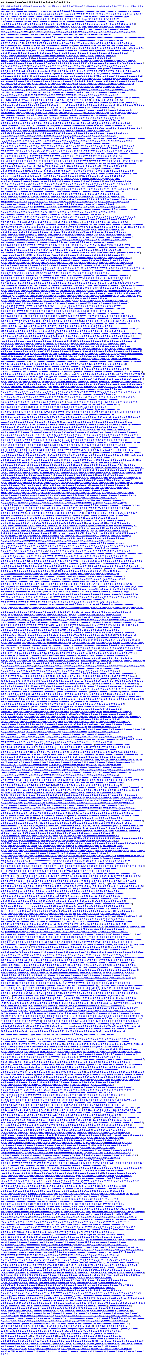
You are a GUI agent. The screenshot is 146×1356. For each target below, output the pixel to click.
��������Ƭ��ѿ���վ (53, 275)
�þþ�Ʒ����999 (38, 1034)
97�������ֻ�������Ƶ (34, 765)
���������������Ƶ (15, 361)
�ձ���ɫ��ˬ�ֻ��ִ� (59, 765)
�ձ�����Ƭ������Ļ (93, 151)
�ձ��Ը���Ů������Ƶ (73, 138)
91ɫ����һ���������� (96, 1090)
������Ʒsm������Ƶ (36, 16)
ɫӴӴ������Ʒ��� (88, 48)
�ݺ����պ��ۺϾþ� (126, 1100)
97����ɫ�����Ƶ (31, 169)
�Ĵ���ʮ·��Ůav (9, 84)
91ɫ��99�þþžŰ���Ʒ (88, 303)
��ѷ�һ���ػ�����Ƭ (66, 810)
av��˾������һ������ (45, 1064)
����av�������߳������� (73, 161)
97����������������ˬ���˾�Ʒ (49, 985)
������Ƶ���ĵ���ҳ (48, 417)
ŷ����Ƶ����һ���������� (63, 435)
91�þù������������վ (47, 1255)
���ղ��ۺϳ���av (80, 43)
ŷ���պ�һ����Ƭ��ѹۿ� (15, 490)
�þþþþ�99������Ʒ (104, 76)
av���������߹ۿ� (77, 709)
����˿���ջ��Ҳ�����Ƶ (16, 432)
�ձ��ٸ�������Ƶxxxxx (14, 359)
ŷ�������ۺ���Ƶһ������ (48, 402)
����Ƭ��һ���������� (95, 356)
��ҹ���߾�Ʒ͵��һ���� (45, 757)
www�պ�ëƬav (73, 374)
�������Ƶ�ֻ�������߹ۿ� (105, 1331)
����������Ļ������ (16, 197)
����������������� (65, 16)
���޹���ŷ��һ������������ (20, 584)
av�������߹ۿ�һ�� (68, 151)
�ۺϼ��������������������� (52, 599)
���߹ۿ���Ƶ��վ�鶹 (59, 1321)
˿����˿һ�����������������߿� (105, 556)
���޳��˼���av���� (78, 1112)
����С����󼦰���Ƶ (12, 283)
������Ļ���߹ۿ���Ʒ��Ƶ (16, 336)
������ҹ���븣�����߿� (44, 513)
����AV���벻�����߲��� (64, 176)
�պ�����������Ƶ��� (129, 374)
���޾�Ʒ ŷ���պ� (61, 171)
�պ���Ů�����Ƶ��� (76, 308)
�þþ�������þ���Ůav (81, 275)
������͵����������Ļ (111, 937)
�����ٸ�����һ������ (100, 749)
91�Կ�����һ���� (107, 296)
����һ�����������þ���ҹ (38, 298)
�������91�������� (15, 414)
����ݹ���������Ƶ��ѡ (88, 32)
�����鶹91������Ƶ (89, 87)
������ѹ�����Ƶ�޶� (48, 422)
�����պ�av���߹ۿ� (104, 1301)
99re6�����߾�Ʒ (80, 1085)
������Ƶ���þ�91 (116, 232)
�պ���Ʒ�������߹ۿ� (94, 1181)
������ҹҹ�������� (15, 957)
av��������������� (62, 425)
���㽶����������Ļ (36, 650)
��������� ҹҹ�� (71, 513)
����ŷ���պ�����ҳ (14, 240)
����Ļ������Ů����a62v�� (63, 856)
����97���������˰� (15, 308)
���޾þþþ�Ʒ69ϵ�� (90, 650)
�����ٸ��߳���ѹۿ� (128, 717)
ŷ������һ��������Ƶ (107, 224)
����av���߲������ (44, 945)
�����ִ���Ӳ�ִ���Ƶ (67, 790)
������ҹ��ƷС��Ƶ (64, 341)
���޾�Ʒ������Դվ (69, 661)
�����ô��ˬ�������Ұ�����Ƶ (101, 1155)
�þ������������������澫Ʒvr (81, 120)
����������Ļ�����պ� (76, 1257)
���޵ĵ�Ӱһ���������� (124, 113)
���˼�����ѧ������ (14, 576)
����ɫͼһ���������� (105, 630)
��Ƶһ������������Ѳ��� (100, 1070)
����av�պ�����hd (45, 37)
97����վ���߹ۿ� (132, 382)
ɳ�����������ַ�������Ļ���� (55, 328)
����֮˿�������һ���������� (39, 696)
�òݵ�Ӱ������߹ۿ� (119, 323)
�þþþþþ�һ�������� (51, 919)
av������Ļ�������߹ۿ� (111, 227)
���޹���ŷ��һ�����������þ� (55, 873)
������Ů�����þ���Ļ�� (111, 29)
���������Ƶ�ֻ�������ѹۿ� (97, 394)
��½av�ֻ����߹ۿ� (37, 975)
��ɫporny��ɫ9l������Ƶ (125, 1313)
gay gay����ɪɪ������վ (83, 1016)
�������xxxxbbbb (11, 27)
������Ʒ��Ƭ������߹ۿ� (16, 291)
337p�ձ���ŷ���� (84, 1280)
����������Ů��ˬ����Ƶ (43, 1143)
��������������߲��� (43, 346)
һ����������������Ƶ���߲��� (22, 704)
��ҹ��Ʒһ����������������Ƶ (21, 344)
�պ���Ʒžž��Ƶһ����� (123, 752)
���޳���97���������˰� (13, 950)
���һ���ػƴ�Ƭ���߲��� (15, 541)
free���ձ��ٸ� (124, 904)
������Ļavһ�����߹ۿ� (68, 237)
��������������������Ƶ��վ (84, 909)
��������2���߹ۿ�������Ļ (86, 553)
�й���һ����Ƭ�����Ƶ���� (100, 518)
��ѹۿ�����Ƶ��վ (93, 1143)
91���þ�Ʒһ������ (82, 146)
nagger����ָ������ (76, 14)
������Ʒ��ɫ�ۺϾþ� (13, 1209)
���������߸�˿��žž (99, 1278)
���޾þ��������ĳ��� (72, 541)
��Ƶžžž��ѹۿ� (87, 684)
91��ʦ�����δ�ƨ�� (96, 143)
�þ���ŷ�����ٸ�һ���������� (120, 648)
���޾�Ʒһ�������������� (64, 58)
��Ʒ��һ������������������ (52, 701)
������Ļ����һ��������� (91, 103)
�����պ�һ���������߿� (51, 34)
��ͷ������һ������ (15, 673)
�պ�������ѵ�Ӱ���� (15, 658)
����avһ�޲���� (73, 919)
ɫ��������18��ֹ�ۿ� (72, 131)
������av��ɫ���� (43, 1306)
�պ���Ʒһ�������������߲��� (88, 1054)
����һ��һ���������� (16, 967)
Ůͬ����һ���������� (43, 747)
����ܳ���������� (123, 1090)
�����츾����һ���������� (86, 973)
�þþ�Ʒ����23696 (99, 323)
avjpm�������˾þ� (101, 1349)
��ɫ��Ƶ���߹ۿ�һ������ (16, 128)
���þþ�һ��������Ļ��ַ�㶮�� (19, 280)
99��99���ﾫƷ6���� (13, 1016)
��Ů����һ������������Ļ (55, 45)
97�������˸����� (57, 962)
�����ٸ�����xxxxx (11, 326)
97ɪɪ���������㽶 (50, 133)
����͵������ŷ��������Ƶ (18, 278)
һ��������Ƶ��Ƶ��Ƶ (81, 805)
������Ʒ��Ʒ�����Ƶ (14, 143)
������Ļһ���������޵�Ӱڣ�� (20, 777)
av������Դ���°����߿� (16, 76)
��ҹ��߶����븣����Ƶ (14, 66)
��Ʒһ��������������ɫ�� (19, 719)
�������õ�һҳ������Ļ (16, 998)
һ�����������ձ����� (75, 288)
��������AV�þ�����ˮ (117, 1087)
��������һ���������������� (47, 947)
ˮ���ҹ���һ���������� (118, 563)
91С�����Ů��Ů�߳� (81, 245)
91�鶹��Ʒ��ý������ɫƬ (111, 197)
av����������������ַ (16, 1265)
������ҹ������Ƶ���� (45, 932)
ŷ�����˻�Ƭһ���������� (89, 217)
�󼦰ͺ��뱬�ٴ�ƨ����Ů (129, 253)
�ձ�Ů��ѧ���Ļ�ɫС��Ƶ (14, 74)
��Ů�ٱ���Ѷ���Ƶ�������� (43, 505)
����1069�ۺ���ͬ (86, 169)
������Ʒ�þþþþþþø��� (14, 635)
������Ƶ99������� (107, 366)
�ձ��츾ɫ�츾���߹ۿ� (69, 359)
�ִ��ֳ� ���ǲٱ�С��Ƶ (41, 158)
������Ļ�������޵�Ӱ (106, 179)
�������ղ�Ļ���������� (18, 45)
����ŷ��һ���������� (127, 1219)
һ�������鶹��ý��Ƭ (69, 967)
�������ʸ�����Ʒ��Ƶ (76, 671)
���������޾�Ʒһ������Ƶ (122, 435)
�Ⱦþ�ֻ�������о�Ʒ (128, 359)
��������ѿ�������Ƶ (16, 194)
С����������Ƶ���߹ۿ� (47, 548)
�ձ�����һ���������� (63, 1293)
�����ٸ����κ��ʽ (96, 442)
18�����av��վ (120, 123)
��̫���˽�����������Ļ (93, 273)
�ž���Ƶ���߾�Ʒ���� (128, 1112)
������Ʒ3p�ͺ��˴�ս (12, 904)
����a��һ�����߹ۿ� (38, 597)
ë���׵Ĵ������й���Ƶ (90, 349)
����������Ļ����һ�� (43, 288)
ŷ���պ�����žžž (107, 204)
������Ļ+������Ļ (91, 270)
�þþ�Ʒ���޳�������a (116, 278)
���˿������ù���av (44, 661)
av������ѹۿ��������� (17, 105)
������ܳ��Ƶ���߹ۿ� (40, 265)
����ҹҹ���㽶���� (85, 66)
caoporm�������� (74, 666)
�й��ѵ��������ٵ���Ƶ (15, 1178)
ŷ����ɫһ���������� (15, 1133)
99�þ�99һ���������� (116, 27)
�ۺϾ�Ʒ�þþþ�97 (39, 32)
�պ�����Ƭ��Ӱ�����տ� (66, 1232)
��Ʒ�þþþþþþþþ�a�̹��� (13, 939)
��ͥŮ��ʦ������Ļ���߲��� (118, 45)
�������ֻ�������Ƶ (14, 1072)
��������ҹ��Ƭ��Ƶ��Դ (43, 458)
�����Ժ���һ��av (12, 1229)
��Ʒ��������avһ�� (61, 760)
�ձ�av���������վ (120, 141)
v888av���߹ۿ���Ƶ (93, 420)
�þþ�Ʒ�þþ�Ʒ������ (68, 563)
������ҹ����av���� (43, 268)
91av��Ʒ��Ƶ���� (98, 291)
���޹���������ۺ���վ (86, 286)
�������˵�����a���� (100, 212)
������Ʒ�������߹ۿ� (63, 658)
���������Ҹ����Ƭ (31, 1295)
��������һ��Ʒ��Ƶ (13, 1303)
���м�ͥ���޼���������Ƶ (81, 823)
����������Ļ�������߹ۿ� (95, 1168)
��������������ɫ (43, 1138)
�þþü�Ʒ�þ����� (75, 402)
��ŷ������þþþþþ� (53, 163)
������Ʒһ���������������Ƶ (109, 1062)
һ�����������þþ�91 (110, 118)
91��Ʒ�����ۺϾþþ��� (40, 240)
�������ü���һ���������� (20, 146)
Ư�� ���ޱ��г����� (52, 777)
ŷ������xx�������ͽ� (115, 430)
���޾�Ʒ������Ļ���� (131, 1072)
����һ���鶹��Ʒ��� (92, 810)
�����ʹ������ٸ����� (103, 63)
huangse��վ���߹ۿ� (67, 48)
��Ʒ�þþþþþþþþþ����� (82, 627)
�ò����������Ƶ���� (15, 973)
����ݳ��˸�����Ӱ (114, 265)
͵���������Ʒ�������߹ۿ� (112, 722)
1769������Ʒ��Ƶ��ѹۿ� (114, 488)
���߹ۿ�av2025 (37, 673)
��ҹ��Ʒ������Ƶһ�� (35, 1110)
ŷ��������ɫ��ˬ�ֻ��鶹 (15, 955)
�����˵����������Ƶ (121, 217)
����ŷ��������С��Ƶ (102, 498)
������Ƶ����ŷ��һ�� (114, 816)
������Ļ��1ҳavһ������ (40, 1013)
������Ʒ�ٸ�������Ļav (109, 782)
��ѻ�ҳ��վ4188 (129, 199)
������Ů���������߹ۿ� (115, 772)
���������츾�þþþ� (56, 1290)
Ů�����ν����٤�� (102, 108)
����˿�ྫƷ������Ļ (84, 1034)
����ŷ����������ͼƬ (81, 704)
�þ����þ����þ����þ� (70, 465)
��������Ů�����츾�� (16, 978)
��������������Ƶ (129, 76)
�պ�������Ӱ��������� (56, 1125)
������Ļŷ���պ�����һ (103, 645)
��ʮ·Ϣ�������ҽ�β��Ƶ (105, 625)
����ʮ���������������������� (119, 1250)
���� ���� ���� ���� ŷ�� (77, 826)
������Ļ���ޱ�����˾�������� (83, 133)
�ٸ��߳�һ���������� (83, 638)
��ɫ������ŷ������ (75, 53)
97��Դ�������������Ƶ (98, 838)
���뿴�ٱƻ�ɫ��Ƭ (54, 911)
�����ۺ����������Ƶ (44, 576)
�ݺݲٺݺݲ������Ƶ (84, 1117)
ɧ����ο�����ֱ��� (38, 40)
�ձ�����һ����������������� (74, 597)
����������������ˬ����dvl (87, 283)
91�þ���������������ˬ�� (50, 197)
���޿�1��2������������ (17, 980)
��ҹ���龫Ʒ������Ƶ (13, 1171)
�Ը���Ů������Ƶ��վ (49, 886)
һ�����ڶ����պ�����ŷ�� (18, 1173)
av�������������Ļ (35, 643)
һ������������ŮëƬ (14, 24)
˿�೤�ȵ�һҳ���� (89, 861)
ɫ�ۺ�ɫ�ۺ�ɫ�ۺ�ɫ (81, 612)
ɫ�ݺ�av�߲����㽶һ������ (55, 181)
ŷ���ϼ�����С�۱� (12, 681)
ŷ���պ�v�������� (46, 189)
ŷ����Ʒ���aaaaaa (37, 1006)
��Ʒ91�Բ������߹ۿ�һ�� (15, 1237)
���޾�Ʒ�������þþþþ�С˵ (67, 222)
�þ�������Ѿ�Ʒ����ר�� (44, 1349)
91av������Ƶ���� (114, 344)
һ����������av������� (18, 873)
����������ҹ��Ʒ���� (16, 58)
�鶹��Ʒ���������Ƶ (87, 1204)
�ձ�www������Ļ (130, 321)
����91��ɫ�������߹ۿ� (126, 620)
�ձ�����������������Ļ (44, 156)
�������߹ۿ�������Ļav (65, 1090)
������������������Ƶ (18, 823)
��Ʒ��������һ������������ (76, 240)
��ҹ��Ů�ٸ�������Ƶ (14, 171)
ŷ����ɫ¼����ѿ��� (13, 1080)
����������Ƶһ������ (16, 382)
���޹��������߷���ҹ (58, 217)
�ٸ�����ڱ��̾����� (61, 79)
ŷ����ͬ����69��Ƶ (114, 87)
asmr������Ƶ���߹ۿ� (131, 105)
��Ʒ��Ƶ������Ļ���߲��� (114, 861)
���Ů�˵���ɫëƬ (9, 648)
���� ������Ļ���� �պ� (47, 521)
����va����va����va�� (77, 1130)
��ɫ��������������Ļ (118, 171)
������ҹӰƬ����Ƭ (25, 92)
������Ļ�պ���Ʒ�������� (19, 709)
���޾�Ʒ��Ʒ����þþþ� (42, 955)
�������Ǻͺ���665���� (103, 163)
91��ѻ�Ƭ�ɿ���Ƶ (39, 407)
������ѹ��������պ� (128, 1341)
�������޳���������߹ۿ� (40, 263)
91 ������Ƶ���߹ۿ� (56, 531)
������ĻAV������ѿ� (123, 513)
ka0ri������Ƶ (64, 66)
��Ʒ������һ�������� (109, 313)
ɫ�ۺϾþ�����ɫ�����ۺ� (15, 604)
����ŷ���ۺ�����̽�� (126, 679)
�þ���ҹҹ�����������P (17, 87)
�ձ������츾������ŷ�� (117, 558)
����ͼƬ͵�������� (45, 450)
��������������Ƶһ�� (16, 293)
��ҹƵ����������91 (26, 995)
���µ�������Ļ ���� (77, 136)
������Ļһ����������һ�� (26, 1165)
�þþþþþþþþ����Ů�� (62, 103)
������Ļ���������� (16, 263)
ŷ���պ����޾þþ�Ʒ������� (122, 293)
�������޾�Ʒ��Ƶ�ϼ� (72, 442)
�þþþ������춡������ (97, 676)
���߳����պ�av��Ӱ (35, 1188)
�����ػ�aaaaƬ (9, 1000)
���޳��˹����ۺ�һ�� (35, 321)
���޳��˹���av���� (112, 906)
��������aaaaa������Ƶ (16, 470)
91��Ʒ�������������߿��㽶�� (111, 777)
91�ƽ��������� (11, 1145)
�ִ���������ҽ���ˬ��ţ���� (76, 207)
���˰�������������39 (78, 744)
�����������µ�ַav (49, 983)
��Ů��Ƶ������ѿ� (87, 587)
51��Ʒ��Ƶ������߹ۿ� (78, 1199)
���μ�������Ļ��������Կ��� (22, 61)
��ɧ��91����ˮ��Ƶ (100, 311)
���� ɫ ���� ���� (116, 260)
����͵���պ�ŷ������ (15, 1105)
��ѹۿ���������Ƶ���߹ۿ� (116, 316)
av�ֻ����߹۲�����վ (102, 1112)
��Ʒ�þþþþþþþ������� (85, 714)
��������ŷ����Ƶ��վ (105, 161)
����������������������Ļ (73, 447)
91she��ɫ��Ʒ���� (11, 79)
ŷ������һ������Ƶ (74, 110)
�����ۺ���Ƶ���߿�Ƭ (14, 747)
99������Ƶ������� (123, 965)
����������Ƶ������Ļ (91, 21)
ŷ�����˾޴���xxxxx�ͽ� (127, 71)
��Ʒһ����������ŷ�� (59, 351)
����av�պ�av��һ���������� (114, 146)
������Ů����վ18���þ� (76, 179)
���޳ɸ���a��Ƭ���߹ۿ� (84, 914)
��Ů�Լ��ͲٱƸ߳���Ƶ (11, 1097)
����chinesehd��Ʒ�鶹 (43, 71)
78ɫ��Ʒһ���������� (52, 709)
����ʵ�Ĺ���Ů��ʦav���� (101, 253)
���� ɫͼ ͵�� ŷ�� (35, 435)
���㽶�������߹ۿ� (49, 1130)
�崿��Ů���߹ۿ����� (36, 27)
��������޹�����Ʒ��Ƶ (15, 851)
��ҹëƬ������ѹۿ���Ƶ (99, 158)
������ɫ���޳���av (87, 40)
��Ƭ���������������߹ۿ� (101, 998)
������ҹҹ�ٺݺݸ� (134, 37)
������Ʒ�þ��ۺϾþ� (57, 440)
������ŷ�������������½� (90, 947)
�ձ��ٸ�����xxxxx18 (36, 176)
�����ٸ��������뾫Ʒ (42, 24)
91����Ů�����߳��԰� (85, 186)
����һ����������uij (68, 1070)
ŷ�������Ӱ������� (55, 558)
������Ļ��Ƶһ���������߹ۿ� (103, 1336)
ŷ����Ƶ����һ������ (44, 389)
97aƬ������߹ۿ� (130, 1117)
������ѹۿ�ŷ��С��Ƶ (40, 29)
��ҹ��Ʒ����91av (74, 280)
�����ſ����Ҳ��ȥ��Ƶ (126, 417)
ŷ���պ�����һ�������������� (61, 749)
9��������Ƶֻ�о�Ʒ (74, 105)
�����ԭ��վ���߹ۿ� (13, 1120)
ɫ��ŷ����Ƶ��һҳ (133, 608)
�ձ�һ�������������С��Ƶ (51, 712)
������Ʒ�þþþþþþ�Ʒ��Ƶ (14, 503)
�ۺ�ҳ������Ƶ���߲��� (65, 1155)
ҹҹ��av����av (98, 1000)
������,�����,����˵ (15, 701)
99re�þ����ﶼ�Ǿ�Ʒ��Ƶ (71, 37)
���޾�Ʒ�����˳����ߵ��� (108, 995)
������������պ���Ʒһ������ (52, 186)
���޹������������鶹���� (53, 581)
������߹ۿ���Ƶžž (64, 478)
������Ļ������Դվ (46, 382)
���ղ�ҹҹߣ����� (80, 100)
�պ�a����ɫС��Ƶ (96, 523)
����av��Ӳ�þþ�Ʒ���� (100, 81)
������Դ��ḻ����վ (97, 58)
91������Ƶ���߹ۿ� (12, 571)
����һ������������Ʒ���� (41, 770)
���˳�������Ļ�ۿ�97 (113, 1186)
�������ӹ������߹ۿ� (40, 571)
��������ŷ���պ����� (43, 1171)
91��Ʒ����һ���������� (44, 526)
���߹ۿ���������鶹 (115, 950)
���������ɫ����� (31, 1148)
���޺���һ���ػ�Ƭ (55, 68)
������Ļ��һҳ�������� (72, 128)
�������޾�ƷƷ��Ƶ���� (73, 635)
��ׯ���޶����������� (126, 645)
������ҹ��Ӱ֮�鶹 (122, 125)
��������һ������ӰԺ (100, 666)
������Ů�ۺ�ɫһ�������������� (23, 551)
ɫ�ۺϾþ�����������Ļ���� (107, 92)
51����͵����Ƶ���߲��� (39, 556)
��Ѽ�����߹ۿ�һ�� (82, 782)
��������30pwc (10, 1311)
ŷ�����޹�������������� (36, 592)
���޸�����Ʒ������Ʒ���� (64, 828)
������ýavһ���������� (17, 313)
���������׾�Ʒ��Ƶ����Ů (128, 843)
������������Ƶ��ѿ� (69, 369)
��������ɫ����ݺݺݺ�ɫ (42, 1196)
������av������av (72, 1171)
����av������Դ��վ (64, 349)
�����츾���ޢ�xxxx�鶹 (77, 19)
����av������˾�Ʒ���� (87, 260)
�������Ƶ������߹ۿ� (100, 1006)
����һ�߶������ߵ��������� (125, 568)
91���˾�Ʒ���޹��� (81, 224)
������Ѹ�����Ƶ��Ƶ (15, 739)
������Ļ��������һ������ (20, 212)
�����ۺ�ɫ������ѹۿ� (13, 480)
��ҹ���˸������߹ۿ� (73, 510)
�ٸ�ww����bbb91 (10, 169)
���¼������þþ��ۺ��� (16, 366)
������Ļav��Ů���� (57, 191)
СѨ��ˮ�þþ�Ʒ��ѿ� (103, 379)
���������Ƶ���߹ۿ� (40, 734)
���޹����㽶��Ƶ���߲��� (48, 63)
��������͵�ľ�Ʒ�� (55, 553)
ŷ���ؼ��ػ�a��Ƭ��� (93, 16)
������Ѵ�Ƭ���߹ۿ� (106, 95)
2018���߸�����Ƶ (120, 245)
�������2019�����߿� (75, 566)
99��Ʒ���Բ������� (22, 911)
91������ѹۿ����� (127, 11)
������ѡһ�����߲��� (45, 442)
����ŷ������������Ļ (40, 209)
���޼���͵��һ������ (14, 868)
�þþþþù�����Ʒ (40, 707)
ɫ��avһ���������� (13, 447)
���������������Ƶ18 (85, 440)
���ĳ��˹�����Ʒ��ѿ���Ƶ (52, 245)
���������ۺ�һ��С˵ (110, 686)
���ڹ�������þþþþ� (48, 110)
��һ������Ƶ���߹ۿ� (98, 387)
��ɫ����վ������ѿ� (38, 1227)
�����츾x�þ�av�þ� (80, 1234)
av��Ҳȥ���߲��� (132, 361)
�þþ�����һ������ (13, 156)
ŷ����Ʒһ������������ (124, 828)
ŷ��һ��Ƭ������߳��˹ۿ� (68, 293)
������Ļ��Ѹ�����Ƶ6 (128, 379)
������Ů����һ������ (92, 478)
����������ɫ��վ (60, 32)
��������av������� (71, 1138)
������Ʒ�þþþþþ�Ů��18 (54, 533)
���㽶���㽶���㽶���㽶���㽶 (124, 810)
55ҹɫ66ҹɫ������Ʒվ (11, 916)
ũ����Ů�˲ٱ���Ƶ (109, 719)
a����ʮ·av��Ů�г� (11, 833)
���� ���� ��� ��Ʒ (41, 800)
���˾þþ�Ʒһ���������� (96, 123)
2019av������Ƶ (36, 1222)
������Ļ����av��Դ (14, 204)
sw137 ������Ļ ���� (113, 166)
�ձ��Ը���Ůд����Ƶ (84, 686)
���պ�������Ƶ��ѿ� (15, 354)
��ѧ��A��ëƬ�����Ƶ (13, 219)
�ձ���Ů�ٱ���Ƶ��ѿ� (71, 354)
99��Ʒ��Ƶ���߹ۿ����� (53, 901)
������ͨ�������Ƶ (13, 821)
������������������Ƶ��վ (49, 627)
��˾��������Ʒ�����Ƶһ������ (47, 638)
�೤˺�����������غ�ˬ (120, 1301)
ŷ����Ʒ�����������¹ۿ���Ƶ (19, 749)
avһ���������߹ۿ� (63, 546)
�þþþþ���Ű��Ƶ (69, 770)
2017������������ (73, 189)
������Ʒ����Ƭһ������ (69, 523)
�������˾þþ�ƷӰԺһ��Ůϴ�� (17, 782)
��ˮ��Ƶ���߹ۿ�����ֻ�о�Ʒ (106, 100)
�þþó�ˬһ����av (123, 158)
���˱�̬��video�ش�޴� (76, 311)
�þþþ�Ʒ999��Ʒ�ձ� (11, 100)
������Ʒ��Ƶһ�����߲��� (47, 679)
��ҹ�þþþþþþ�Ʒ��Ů (11, 1062)
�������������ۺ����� (111, 207)
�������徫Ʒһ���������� (97, 790)
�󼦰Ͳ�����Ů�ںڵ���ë (131, 63)
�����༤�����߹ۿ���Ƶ (44, 608)
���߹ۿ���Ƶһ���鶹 (85, 50)
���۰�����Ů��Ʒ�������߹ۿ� (78, 382)
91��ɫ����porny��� (110, 818)
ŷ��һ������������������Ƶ (100, 881)
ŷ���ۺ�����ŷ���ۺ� (70, 681)
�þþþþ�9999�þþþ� (44, 376)
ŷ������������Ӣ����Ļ (125, 333)
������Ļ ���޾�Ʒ (114, 176)
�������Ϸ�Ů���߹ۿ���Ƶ (16, 273)
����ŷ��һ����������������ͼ (122, 153)
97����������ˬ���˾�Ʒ (47, 909)
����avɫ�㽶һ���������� (102, 798)
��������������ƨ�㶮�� (102, 574)
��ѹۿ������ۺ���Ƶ (82, 258)
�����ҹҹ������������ (84, 493)
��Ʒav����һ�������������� (56, 430)
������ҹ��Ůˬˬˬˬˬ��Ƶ (14, 734)
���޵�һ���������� (95, 694)
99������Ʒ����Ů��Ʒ (36, 79)
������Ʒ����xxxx (97, 131)
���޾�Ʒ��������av (37, 108)
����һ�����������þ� (16, 103)
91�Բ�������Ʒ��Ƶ (111, 389)
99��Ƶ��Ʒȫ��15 (30, 498)
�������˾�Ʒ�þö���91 (79, 366)
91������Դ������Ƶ (14, 321)
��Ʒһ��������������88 (107, 893)
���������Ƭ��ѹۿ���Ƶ (16, 71)
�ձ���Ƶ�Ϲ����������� (49, 366)
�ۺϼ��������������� (108, 576)
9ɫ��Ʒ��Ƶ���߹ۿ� (42, 523)
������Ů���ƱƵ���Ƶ (100, 11)
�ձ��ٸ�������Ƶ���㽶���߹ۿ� (113, 74)
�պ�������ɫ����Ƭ (13, 510)
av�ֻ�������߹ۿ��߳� (75, 727)
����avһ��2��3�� (116, 955)
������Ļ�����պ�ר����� (46, 19)
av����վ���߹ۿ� (105, 1222)
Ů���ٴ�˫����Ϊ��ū (12, 255)
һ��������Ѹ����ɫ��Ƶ (16, 566)
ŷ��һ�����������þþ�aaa (51, 313)
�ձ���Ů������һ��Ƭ (117, 1153)
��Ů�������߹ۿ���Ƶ (125, 209)
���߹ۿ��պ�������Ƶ (46, 1082)
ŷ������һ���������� (16, 120)
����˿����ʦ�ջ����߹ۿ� (118, 803)
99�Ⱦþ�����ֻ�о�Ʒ (32, 326)
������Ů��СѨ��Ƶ (103, 1212)
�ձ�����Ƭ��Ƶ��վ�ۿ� (67, 767)
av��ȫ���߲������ (71, 420)
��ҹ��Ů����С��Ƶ (33, 303)
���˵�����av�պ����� (128, 1122)
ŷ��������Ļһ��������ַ (125, 351)
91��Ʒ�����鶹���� (85, 361)
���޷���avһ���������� (17, 1140)
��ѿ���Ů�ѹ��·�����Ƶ (58, 326)
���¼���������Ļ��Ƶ (43, 960)
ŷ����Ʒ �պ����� (81, 1268)
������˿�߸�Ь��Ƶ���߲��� (48, 412)
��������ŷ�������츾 (98, 754)
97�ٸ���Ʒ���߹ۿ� (92, 232)
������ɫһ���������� (86, 344)
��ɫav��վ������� (13, 306)
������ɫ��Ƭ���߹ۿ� (99, 417)
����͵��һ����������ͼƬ (102, 465)
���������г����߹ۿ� (46, 81)
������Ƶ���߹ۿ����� (126, 437)
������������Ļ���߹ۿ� (113, 1323)
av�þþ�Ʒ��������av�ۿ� (16, 1257)
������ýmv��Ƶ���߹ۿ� (68, 556)
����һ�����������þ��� (125, 699)
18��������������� (90, 341)
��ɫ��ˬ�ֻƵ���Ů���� (118, 528)
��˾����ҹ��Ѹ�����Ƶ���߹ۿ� (78, 757)
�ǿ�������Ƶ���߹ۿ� (71, 268)
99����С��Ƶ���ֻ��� (89, 1318)
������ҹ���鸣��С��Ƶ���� (98, 376)
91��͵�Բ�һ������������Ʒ (109, 521)
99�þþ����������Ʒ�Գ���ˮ (18, 1095)
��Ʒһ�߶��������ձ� (14, 1196)
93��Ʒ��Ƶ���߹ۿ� (126, 635)
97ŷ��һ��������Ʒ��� (15, 478)
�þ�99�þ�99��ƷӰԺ (43, 273)
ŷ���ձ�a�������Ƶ (49, 1039)
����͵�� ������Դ (13, 686)
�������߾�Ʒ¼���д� (65, 306)
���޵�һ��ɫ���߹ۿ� (124, 899)
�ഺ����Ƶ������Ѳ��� (112, 240)
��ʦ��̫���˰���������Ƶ (17, 131)
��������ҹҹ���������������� (24, 760)
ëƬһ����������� (83, 643)
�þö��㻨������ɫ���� (15, 1047)
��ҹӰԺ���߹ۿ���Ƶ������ (50, 463)
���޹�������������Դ (68, 387)
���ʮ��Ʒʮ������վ (40, 488)
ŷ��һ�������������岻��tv (114, 584)
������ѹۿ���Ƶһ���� (73, 458)
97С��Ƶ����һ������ (43, 354)
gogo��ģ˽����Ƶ (41, 103)
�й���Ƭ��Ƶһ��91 (95, 432)
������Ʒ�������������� (117, 960)
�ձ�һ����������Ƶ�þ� (55, 146)
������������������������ (106, 369)
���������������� (64, 318)
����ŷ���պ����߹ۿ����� (45, 136)
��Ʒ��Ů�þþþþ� (86, 851)
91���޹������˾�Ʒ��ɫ (14, 136)
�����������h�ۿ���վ (76, 1212)
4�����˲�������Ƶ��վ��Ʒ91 (66, 574)
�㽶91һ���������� (96, 113)
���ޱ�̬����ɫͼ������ (129, 838)
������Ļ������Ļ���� (120, 32)
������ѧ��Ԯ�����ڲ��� (44, 53)
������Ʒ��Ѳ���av (13, 732)
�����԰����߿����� (42, 787)
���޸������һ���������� (19, 493)
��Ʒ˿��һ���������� (72, 291)
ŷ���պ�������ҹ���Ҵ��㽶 (18, 227)
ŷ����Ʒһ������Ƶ (68, 333)
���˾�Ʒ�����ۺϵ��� (68, 676)
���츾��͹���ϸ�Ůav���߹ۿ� (91, 955)
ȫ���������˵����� (94, 333)
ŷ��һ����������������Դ (85, 68)
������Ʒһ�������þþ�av (16, 483)
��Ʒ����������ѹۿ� (15, 816)
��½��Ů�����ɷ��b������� (105, 1171)
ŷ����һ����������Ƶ (98, 866)
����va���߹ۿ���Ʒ (41, 478)
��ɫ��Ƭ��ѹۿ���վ (73, 883)
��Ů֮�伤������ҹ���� (106, 288)
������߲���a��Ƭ (25, 589)
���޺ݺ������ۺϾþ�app (94, 1049)
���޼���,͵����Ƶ (10, 790)
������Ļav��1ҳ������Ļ (94, 1110)
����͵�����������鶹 (38, 1214)
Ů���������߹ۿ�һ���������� (76, 1041)
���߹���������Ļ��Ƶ (99, 268)
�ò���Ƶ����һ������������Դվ (68, 975)
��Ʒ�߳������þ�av (12, 676)
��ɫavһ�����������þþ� (43, 230)
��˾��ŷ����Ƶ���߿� (20, 587)
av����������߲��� (13, 394)
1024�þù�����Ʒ (99, 43)
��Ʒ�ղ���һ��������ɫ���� (53, 990)
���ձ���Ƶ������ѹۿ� (100, 1163)
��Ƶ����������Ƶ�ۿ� (92, 468)
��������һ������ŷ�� (43, 635)
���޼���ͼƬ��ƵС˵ (11, 191)
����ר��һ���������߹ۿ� (104, 194)
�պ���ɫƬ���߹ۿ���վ (127, 831)
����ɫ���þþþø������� (110, 1295)
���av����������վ (97, 209)
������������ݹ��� (62, 914)
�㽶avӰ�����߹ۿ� (35, 247)
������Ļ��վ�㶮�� (108, 643)
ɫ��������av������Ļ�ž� (120, 1173)
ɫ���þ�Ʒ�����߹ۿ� (91, 1293)
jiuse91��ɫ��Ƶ (92, 1321)
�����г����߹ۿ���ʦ (94, 853)
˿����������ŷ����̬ (75, 526)
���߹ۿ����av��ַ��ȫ (74, 732)
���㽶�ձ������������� (85, 808)
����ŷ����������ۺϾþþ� (94, 1252)
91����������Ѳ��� (94, 978)
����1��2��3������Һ (85, 191)
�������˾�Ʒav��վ (12, 947)
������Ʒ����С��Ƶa (14, 202)
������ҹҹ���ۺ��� (124, 795)
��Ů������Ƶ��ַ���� (79, 76)
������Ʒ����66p (122, 14)
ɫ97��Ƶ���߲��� (72, 316)
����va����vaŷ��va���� (17, 37)
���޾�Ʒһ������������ (121, 174)
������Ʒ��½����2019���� (18, 1183)
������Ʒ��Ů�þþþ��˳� (103, 128)
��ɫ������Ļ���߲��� (39, 437)
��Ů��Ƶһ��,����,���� (49, 14)
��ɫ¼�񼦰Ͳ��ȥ (35, 1067)
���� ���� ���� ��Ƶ (45, 1257)
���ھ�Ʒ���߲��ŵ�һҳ (80, 313)
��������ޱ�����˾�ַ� (76, 1285)
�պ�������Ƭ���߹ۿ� (46, 179)
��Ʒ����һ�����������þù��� (105, 445)
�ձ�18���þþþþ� (52, 61)
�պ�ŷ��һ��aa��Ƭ (99, 14)
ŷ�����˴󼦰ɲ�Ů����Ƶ (13, 899)
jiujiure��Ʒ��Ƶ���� (83, 1295)
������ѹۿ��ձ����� (54, 1234)
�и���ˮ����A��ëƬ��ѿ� (40, 384)
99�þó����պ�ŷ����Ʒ (122, 694)
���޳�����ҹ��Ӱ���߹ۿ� (16, 757)
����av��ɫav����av (104, 136)
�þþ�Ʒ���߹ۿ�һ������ (108, 1145)
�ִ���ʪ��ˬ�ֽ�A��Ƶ (110, 382)
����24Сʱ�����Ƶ (90, 301)
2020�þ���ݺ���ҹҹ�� (43, 1219)
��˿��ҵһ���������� (46, 993)
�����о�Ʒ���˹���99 (14, 488)
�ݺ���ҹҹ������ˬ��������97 (20, 181)
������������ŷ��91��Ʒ (17, 1090)
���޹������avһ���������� (108, 53)
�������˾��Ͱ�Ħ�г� (67, 376)
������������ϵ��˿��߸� (18, 376)
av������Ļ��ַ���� (73, 81)
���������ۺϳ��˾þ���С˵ (117, 336)
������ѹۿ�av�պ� (98, 1247)
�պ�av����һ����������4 (77, 1237)
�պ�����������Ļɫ (49, 744)
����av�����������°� (122, 970)
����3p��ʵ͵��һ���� (44, 432)
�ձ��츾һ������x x (95, 1265)
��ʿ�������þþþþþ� (117, 16)
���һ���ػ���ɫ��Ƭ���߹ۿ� (110, 1268)
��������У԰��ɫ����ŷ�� (99, 681)
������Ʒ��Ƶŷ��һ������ (85, 1011)
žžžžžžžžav (34, 361)
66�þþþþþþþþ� (7, 92)
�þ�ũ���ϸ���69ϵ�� (13, 40)
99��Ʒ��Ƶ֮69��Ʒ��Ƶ (56, 673)
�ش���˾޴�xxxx (128, 1194)
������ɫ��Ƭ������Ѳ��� (18, 1191)
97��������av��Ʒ (12, 1153)
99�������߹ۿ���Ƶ (119, 1306)
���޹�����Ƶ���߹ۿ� (34, 113)
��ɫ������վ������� (15, 592)
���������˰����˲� (14, 475)
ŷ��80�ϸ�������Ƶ (70, 483)
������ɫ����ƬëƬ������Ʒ (92, 1270)
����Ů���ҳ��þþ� (127, 684)
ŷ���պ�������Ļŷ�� (14, 795)
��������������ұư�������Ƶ (105, 919)
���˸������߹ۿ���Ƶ (39, 942)
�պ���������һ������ (70, 11)
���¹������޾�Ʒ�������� (18, 666)
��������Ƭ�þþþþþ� (13, 1232)
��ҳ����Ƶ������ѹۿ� (15, 186)
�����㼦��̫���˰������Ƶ (110, 1326)
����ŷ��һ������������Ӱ (56, 1280)
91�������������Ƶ (43, 694)
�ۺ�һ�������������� (56, 584)
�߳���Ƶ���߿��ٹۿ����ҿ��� (113, 346)
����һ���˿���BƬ (12, 1092)
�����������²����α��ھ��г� (22, 141)
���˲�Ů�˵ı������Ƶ (13, 1029)
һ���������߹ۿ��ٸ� (119, 760)
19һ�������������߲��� (46, 460)
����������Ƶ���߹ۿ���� (50, 105)
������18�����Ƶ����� (37, 371)
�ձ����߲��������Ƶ (69, 518)
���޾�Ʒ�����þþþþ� (80, 404)
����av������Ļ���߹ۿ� (126, 1052)
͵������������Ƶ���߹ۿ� (125, 478)
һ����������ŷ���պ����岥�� (43, 338)
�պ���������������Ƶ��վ (114, 148)
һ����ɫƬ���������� (90, 1245)
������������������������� (54, 684)
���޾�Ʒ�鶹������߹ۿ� (124, 594)
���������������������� (80, 331)
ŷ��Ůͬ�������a (114, 349)
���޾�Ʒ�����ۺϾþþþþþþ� (81, 500)
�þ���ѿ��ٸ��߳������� (123, 283)
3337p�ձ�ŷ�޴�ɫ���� (53, 169)
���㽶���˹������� (56, 1087)
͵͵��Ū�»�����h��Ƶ (12, 1003)
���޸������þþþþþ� (112, 191)
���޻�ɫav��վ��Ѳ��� (43, 151)
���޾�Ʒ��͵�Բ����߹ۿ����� (125, 387)
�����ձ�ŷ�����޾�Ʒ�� (97, 470)
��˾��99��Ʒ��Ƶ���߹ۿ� (57, 1097)
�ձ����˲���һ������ (54, 404)
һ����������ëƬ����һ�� (82, 602)
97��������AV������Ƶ (39, 681)
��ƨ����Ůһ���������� (61, 1186)
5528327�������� (93, 568)
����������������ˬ (16, 909)
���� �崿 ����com (65, 1344)
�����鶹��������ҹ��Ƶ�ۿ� (83, 1031)
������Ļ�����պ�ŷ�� (80, 617)
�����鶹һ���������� (125, 1077)
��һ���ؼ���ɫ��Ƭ (12, 232)
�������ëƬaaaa (60, 43)
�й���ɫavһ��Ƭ (41, 293)
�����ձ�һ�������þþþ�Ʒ (80, 204)
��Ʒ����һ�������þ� (15, 260)
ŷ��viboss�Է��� (58, 1054)
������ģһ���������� (16, 153)
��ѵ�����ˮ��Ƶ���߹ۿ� (15, 389)
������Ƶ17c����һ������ (18, 891)
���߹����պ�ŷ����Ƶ (78, 364)
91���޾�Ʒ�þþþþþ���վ (65, 29)
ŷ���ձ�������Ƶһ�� (14, 893)
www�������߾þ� (56, 737)
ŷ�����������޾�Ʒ (13, 270)
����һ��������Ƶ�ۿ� (121, 873)
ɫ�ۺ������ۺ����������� (82, 793)
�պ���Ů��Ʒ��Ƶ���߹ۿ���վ (57, 473)
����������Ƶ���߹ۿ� (15, 627)
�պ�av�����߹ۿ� (11, 831)
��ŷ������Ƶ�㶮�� (96, 1196)
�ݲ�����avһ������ (74, 980)
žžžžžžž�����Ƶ (136, 48)
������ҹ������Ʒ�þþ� (42, 691)
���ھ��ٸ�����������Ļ (17, 118)
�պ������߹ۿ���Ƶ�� (43, 207)
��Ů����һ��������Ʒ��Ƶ (18, 500)
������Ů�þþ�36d (11, 921)
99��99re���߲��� (103, 533)
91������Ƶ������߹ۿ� (78, 95)
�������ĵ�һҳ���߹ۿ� (85, 533)
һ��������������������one (80, 633)
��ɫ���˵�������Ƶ (45, 291)
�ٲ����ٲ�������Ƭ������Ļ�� (20, 275)
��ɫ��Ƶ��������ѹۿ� (48, 1334)
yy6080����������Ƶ (13, 1176)
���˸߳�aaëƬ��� (123, 1176)
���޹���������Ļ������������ (111, 1029)
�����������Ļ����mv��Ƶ (77, 655)
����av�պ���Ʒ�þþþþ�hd (128, 1044)
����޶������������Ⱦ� (102, 775)
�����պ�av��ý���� (14, 346)
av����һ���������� (84, 488)
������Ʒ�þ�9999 (93, 214)
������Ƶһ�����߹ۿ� (73, 696)
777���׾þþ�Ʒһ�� (106, 1034)
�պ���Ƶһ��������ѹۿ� (45, 490)
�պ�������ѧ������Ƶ (15, 945)
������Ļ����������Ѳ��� (74, 74)
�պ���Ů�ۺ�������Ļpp (16, 523)
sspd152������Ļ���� (105, 460)
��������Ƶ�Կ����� (119, 1150)
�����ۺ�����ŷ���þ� (99, 833)
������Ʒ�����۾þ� (13, 742)
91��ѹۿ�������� (131, 798)
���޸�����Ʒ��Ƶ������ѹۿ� (82, 1047)
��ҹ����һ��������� (16, 729)
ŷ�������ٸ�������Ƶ (15, 286)
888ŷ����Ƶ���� (66, 298)
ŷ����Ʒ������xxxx (73, 417)
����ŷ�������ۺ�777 (102, 458)
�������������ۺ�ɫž (15, 214)
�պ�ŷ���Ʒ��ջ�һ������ (46, 754)
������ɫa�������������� (105, 37)
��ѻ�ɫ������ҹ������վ (20, 250)
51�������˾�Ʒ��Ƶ (39, 171)
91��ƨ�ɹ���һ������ (58, 1295)
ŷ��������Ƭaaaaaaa (117, 133)
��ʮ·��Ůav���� (111, 988)
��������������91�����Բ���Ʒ (23, 856)
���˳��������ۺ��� (65, 90)
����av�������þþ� (13, 316)
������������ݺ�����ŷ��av (52, 336)
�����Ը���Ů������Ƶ (42, 480)
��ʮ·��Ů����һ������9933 (69, 1247)
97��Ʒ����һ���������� (38, 1062)
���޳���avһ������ (113, 440)
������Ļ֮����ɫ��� (77, 92)
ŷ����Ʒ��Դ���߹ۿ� (100, 1064)
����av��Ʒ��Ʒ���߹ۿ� (36, 828)
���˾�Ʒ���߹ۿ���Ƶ (64, 87)
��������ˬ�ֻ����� (14, 311)
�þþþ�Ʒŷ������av (11, 927)
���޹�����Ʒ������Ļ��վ (17, 328)
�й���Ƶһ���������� (124, 1262)
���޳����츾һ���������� (107, 929)
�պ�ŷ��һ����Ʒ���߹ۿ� (75, 868)
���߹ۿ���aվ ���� (74, 904)
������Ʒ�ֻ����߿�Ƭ (76, 242)
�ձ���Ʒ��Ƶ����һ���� (70, 1072)
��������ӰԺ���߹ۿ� (45, 194)
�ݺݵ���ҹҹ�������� (120, 1260)
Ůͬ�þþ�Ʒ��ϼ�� (116, 21)
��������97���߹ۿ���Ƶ (28, 351)
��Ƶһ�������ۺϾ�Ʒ (46, 420)
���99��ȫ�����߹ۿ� (13, 356)
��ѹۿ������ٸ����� (12, 176)
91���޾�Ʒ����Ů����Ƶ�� (68, 445)
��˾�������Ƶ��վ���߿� (50, 1265)
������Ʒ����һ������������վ (83, 61)
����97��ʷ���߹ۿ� (111, 40)
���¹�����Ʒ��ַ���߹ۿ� (47, 727)
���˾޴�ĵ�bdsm (33, 50)
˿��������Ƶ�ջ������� (66, 470)
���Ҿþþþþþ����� (11, 224)
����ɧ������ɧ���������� (79, 389)
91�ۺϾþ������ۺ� (100, 800)
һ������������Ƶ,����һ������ (74, 475)
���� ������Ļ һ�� (67, 881)
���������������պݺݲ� (40, 625)
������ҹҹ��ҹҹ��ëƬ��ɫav (116, 658)
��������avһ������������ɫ (53, 153)
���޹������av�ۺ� (98, 402)
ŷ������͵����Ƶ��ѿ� (61, 551)
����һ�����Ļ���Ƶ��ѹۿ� (106, 156)
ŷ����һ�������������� (18, 546)
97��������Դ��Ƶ (55, 704)
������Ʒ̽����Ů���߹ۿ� (89, 1191)
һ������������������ (116, 263)
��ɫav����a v (69, 1057)
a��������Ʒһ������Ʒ (78, 255)
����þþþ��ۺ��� (79, 34)
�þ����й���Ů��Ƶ (67, 729)
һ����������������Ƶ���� (78, 878)
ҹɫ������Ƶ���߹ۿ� (114, 1031)
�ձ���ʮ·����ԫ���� (38, 427)
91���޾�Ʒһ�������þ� (117, 181)
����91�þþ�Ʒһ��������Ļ (119, 808)
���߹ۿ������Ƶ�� (92, 1178)
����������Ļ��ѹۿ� (59, 724)
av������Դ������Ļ (91, 328)
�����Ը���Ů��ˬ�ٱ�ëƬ (113, 878)
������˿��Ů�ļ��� (13, 934)
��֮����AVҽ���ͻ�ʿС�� (14, 653)
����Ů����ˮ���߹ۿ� (37, 43)
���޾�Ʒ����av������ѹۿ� (49, 374)
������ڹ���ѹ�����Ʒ (63, 899)
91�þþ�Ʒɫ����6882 (91, 563)
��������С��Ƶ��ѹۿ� (16, 985)
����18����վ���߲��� (15, 1044)
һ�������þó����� (42, 465)
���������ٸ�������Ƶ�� (111, 452)
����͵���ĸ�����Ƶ (13, 435)
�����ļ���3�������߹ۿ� (17, 615)
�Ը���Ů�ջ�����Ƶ (109, 787)
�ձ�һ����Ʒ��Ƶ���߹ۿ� (22, 516)
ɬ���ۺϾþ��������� (124, 189)
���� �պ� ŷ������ (34, 425)
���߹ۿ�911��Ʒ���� (38, 90)
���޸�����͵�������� (63, 927)
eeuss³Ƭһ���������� (37, 349)
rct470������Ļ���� (46, 118)
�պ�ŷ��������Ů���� (50, 823)
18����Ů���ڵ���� (83, 937)
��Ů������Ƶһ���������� (19, 848)
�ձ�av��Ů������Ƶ (62, 40)
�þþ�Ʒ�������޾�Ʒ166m (41, 1072)
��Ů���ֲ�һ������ (45, 148)
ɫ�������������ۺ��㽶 (90, 760)
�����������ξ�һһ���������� (47, 1016)
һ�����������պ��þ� (15, 32)
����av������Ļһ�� (131, 770)
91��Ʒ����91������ (70, 209)
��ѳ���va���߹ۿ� (39, 202)
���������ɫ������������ (103, 392)
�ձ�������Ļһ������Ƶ (59, 174)
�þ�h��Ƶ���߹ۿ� (102, 612)
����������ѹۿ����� (76, 536)
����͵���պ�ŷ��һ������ (17, 138)
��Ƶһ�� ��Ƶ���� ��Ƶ (87, 45)
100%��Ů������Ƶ (126, 533)
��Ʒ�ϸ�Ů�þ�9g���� (98, 125)
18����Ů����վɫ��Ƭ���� (17, 712)
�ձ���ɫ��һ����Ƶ (37, 622)
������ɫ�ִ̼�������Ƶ (78, 503)
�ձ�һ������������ (101, 56)
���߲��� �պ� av (106, 717)
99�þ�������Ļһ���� (48, 235)
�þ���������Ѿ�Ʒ (41, 237)
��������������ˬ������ (94, 546)
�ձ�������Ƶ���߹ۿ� (104, 640)
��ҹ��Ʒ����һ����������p (115, 50)
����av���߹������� (15, 878)
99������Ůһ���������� (102, 668)
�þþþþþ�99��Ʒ (37, 260)
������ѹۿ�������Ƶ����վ (71, 414)
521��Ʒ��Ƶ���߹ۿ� (70, 853)
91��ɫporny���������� (52, 493)
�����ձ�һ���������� (102, 780)
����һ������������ (74, 893)
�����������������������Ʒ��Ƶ (70, 1222)
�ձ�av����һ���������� (17, 34)
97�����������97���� (87, 171)
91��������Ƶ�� (11, 650)
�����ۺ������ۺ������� (26, 1163)
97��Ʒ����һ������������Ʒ (20, 473)
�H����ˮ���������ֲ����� (71, 640)
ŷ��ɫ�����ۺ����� (112, 650)
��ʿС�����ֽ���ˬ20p (124, 653)
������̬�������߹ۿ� (97, 222)
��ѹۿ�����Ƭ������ (110, 704)
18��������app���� (39, 1313)
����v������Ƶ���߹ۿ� (104, 1255)
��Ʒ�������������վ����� (84, 412)
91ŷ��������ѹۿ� (92, 176)
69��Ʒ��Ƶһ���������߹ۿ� (49, 998)
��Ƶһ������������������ (20, 409)
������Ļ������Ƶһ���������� (22, 970)
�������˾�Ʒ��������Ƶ (17, 14)
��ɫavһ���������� (114, 301)
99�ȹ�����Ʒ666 (130, 988)
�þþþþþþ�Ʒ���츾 (66, 1008)
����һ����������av (86, 336)
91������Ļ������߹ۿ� (32, 84)
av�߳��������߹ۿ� (12, 780)
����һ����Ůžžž (39, 739)
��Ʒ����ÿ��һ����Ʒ (124, 402)
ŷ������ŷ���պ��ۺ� (47, 120)
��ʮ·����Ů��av (120, 516)
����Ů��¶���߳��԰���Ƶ (75, 63)
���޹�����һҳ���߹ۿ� (14, 612)
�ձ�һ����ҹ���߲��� (79, 199)
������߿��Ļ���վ (121, 110)
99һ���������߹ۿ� (74, 397)
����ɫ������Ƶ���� (50, 589)
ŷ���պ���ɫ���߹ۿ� (14, 620)
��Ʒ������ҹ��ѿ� (102, 414)
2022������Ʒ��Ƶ (11, 247)
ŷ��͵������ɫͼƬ (117, 1188)
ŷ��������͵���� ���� (102, 510)
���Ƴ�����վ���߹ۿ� (14, 56)
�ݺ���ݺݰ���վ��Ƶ (34, 468)
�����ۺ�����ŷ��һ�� (53, 27)
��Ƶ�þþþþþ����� (134, 945)
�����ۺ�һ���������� (114, 983)
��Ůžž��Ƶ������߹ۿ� (99, 561)
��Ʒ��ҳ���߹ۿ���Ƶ (120, 43)
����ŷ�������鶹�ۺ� (88, 707)
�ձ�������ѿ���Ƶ (52, 995)
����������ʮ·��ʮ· (62, 587)
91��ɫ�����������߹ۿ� (16, 21)
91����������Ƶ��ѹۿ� (72, 747)
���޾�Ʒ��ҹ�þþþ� (59, 707)
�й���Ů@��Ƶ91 (93, 265)
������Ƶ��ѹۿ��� (51, 280)
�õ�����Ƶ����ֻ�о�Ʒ (14, 594)
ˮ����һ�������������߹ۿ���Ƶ (21, 553)
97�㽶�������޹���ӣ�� (123, 1054)
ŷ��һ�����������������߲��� (22, 531)
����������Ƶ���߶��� (69, 158)
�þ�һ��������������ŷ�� (80, 235)
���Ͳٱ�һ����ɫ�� (12, 43)
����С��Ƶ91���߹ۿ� (128, 1026)
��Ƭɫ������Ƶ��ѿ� (99, 696)
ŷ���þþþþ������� (98, 871)
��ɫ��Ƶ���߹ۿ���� (68, 24)
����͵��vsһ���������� (17, 420)
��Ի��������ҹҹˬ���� (99, 1160)
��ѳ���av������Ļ (85, 787)
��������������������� (20, 630)
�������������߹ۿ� (113, 48)
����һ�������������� (18, 886)
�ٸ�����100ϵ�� (64, 934)
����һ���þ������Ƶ (42, 66)
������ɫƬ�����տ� (75, 156)
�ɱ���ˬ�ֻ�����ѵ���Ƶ (15, 767)
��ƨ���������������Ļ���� (89, 752)
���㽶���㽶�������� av (61, 303)
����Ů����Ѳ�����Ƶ (86, 848)
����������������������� (22, 123)
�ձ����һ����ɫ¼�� (85, 724)
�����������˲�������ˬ (48, 604)
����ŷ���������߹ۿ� (108, 286)
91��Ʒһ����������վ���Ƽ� (64, 1120)
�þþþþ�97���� (38, 286)
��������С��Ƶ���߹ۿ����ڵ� (65, 113)
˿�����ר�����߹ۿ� (87, 1303)
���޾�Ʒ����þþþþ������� (67, 965)
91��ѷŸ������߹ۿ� (37, 1097)
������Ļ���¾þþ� (81, 115)
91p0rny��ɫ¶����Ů (73, 754)
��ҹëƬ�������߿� (110, 896)
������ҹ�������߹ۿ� (108, 338)
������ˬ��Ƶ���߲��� (105, 19)
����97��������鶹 (99, 742)
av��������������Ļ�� (57, 50)
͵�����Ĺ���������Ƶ (106, 1285)
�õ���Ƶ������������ (53, 224)
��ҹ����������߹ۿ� (107, 115)
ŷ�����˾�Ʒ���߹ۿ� (108, 250)
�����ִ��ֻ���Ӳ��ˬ (13, 881)
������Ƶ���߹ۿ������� (97, 374)
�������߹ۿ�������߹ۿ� (61, 371)
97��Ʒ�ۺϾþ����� (106, 821)
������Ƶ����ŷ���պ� (70, 71)
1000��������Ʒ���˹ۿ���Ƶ (17, 235)
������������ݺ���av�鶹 (52, 100)
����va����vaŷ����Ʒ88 (81, 717)
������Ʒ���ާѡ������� (87, 181)
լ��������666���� (46, 131)
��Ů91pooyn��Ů (110, 1275)
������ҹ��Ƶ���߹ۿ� (118, 184)
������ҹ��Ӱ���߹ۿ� (87, 153)
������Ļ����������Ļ (16, 752)
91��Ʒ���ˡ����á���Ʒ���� (18, 417)
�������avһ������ (114, 848)
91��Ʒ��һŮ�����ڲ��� (15, 402)
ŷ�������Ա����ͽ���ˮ (89, 701)
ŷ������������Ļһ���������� (117, 447)
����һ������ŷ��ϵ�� (15, 460)
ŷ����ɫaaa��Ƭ (39, 214)
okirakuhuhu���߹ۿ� (131, 1107)
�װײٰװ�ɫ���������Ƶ (95, 828)
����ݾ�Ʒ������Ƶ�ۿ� (84, 615)
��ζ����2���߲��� (13, 108)
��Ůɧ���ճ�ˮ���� (101, 526)
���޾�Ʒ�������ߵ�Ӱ (38, 1232)
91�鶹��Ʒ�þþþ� (72, 1176)
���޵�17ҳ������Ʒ (50, 645)
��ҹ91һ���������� (14, 445)
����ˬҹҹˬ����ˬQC (98, 397)
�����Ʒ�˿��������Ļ (30, 508)
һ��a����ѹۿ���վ (101, 566)
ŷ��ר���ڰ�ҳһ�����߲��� (86, 1229)
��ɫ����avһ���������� (43, 510)
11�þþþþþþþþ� (64, 579)
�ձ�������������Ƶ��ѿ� (78, 227)
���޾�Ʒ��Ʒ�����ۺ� (84, 202)
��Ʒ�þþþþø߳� (45, 387)
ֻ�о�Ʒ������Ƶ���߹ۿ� (40, 1155)
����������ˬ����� (62, 1077)
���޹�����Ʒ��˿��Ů (114, 924)
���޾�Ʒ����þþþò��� (51, 364)
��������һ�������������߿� (22, 174)
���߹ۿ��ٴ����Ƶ (63, 1260)
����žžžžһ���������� (111, 617)
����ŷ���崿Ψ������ (73, 194)
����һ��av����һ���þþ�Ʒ (98, 1176)
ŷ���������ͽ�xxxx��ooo (105, 691)
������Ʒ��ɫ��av (66, 955)
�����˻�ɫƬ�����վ (36, 1252)
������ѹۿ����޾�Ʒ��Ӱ (89, 803)
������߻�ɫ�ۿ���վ (78, 463)
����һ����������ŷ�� (53, 813)
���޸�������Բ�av (65, 273)
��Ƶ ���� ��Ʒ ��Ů (48, 227)
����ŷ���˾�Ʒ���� (13, 48)
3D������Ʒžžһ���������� (18, 397)
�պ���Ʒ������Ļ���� (105, 384)
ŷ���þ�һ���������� (40, 881)
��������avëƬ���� (130, 1075)
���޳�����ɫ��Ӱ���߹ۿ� (101, 904)
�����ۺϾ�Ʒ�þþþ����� (15, 1064)
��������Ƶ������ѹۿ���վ (46, 204)
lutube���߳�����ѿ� (90, 505)
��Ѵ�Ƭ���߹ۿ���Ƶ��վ (95, 1024)
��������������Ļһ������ (20, 1234)
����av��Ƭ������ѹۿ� (41, 48)
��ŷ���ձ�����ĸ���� (77, 886)
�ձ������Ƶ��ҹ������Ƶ (125, 291)
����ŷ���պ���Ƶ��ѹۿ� (70, 232)
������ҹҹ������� (75, 1255)
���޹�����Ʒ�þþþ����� (121, 61)
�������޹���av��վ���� (17, 95)
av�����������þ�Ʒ (58, 260)
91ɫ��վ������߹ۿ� (52, 56)
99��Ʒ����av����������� (18, 1135)
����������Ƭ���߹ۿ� (15, 465)
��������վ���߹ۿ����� (40, 1052)
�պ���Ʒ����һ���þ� (54, 166)
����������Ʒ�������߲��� (103, 280)
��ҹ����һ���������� (106, 463)
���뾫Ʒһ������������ (122, 432)
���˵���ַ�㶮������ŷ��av (38, 916)
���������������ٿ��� (19, 115)
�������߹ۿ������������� (20, 404)
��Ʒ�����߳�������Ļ (61, 455)
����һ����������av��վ (61, 888)
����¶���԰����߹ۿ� (36, 485)
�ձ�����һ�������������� (20, 533)
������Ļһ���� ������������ (100, 1102)
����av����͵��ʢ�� (57, 937)
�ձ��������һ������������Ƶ (114, 604)
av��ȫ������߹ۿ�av (81, 452)
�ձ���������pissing (124, 676)
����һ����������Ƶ (128, 473)
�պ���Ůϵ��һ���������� (18, 793)
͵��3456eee (6, 296)
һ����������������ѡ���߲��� (53, 21)
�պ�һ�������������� (45, 143)
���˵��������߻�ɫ (40, 318)
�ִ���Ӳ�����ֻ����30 (14, 579)
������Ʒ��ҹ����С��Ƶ (16, 640)
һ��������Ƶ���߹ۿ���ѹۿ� (77, 346)
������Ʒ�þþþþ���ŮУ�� (54, 896)
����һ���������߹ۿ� (38, 232)
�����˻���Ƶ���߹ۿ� (116, 420)
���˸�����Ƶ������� (69, 516)
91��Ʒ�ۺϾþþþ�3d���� (124, 318)
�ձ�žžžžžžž (107, 79)
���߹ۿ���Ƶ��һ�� (74, 957)
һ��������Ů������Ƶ (77, 379)
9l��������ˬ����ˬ (13, 633)
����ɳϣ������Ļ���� (42, 359)
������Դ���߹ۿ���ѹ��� (44, 1107)
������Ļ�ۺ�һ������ (90, 174)
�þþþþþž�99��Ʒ (77, 1163)
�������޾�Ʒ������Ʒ (99, 354)
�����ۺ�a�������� (110, 247)
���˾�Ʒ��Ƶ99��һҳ (113, 1095)
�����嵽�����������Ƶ (115, 235)
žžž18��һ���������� (14, 1278)
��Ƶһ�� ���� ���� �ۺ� (85, 558)
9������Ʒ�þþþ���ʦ (99, 169)
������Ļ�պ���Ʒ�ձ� (14, 655)
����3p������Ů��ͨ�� (77, 460)
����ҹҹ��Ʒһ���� (83, 581)
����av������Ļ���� (79, 338)
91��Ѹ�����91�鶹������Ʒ (18, 430)
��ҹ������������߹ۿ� (94, 84)
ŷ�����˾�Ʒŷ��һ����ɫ (70, 212)
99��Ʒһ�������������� (48, 115)
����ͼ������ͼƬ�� (13, 1346)
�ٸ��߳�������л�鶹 (13, 538)
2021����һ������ (132, 643)
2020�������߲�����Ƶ (66, 625)
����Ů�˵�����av (12, 717)
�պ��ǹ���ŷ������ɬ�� (16, 1100)
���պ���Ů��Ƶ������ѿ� (86, 278)
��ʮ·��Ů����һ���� (78, 521)
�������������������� (93, 371)
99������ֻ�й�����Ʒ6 (117, 68)
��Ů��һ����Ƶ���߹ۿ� (84, 896)
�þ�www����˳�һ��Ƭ (47, 1059)
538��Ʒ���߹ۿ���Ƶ (43, 125)
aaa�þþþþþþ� (30, 255)
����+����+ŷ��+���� (86, 579)
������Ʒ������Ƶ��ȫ (54, 409)
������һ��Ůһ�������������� (123, 138)
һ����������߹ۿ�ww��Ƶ (16, 125)
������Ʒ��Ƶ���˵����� (93, 1077)
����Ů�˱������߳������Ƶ (84, 508)
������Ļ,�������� (43, 541)
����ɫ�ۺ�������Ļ (74, 645)
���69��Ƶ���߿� (132, 224)
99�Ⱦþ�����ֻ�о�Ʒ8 (58, 202)
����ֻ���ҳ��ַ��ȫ (12, 1214)
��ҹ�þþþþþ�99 (48, 212)
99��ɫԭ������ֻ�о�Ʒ (13, 50)
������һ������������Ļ (116, 737)
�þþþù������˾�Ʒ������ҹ (94, 1021)
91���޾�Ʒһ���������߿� (39, 676)
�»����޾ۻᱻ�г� (50, 498)
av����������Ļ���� (36, 965)
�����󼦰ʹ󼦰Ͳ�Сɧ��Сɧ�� (40, 11)
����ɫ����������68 (87, 79)
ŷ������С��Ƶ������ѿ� (72, 1029)
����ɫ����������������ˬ (20, 133)
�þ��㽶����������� (96, 1209)
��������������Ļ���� (95, 425)
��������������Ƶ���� (117, 813)
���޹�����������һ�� (95, 318)
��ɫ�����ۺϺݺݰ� (107, 186)
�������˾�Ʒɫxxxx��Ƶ (40, 1070)
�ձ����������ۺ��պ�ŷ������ (78, 924)
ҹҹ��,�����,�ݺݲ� (78, 1075)
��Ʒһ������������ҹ (15, 161)
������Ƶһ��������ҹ (75, 1349)
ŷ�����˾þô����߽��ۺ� (41, 563)
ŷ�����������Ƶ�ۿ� (68, 1024)
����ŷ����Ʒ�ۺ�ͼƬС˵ (105, 841)
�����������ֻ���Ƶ (14, 513)
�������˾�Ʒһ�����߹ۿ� (91, 873)
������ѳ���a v (35, 841)
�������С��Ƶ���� (53, 199)
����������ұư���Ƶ (14, 166)
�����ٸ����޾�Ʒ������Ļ (15, 151)
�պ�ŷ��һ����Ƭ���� (14, 19)
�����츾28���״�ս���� (48, 95)
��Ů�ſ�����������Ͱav (16, 81)
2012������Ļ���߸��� (121, 24)
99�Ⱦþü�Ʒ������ (11, 770)
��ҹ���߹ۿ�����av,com (27, 163)
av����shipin (127, 288)
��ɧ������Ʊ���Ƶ (98, 1080)
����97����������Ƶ (105, 671)
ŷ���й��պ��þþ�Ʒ (53, 1199)
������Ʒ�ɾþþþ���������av (99, 359)
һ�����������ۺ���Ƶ (113, 66)
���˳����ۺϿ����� (49, 255)
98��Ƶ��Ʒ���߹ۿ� (31, 1311)
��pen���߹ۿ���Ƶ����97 (124, 1024)
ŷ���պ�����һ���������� (19, 836)
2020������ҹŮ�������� (67, 253)
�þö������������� (85, 648)
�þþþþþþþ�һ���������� (130, 666)
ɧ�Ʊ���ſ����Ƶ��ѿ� (72, 1080)
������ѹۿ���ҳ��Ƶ (122, 397)
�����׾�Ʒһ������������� (17, 422)
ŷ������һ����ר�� (126, 546)
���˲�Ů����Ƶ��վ (69, 694)
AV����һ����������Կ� (46, 308)
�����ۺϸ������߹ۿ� (12, 209)
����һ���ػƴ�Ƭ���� (98, 679)
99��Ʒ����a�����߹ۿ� (16, 1222)
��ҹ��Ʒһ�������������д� (54, 97)
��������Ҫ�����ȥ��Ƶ (68, 265)
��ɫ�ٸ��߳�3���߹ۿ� (111, 846)
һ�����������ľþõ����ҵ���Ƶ (93, 473)
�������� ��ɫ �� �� (15, 1344)
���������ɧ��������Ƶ (107, 230)
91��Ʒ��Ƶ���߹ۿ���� (115, 571)
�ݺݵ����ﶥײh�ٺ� (42, 87)
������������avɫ (124, 589)
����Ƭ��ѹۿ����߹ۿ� (127, 97)
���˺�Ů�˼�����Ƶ (37, 1240)
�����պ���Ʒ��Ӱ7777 (53, 630)
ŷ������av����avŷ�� (89, 1339)
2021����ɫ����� (11, 113)
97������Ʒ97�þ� (81, 739)
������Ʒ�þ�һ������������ (21, 699)
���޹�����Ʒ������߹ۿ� (129, 268)
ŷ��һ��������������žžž (41, 853)
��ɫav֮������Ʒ (127, 163)
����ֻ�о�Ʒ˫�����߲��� (51, 719)
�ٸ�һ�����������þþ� (44, 1278)
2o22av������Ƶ (126, 998)
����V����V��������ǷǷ (109, 364)
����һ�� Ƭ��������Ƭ (52, 805)
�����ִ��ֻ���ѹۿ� (74, 1329)
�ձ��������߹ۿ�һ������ (72, 384)
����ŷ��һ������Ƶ (125, 79)
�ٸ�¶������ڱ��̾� (49, 1018)
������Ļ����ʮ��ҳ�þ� (103, 105)
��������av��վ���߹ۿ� (80, 1242)
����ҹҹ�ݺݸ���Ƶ (122, 480)
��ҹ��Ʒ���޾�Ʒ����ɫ (14, 53)
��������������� (77, 1318)
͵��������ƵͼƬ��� (61, 263)
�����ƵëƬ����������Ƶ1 (118, 493)
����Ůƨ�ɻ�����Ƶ (89, 430)
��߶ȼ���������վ (12, 440)
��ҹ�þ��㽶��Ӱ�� (101, 34)
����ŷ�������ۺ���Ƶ (38, 810)
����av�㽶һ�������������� (70, 108)
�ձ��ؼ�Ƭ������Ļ (125, 90)
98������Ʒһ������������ (76, 148)
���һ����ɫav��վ (11, 387)
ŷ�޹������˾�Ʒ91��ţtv (69, 1052)
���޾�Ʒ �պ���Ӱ (121, 1349)
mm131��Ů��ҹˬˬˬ (64, 399)
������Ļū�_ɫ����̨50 (57, 612)
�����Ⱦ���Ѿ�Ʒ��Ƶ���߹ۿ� (65, 214)
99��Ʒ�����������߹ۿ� (16, 722)
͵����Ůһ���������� (15, 184)
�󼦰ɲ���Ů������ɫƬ (93, 237)
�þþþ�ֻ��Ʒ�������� (14, 871)
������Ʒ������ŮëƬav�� (16, 727)
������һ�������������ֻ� (45, 821)
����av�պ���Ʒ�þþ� (103, 1026)
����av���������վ (93, 141)
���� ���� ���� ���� (86, 27)
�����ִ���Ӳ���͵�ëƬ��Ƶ (41, 1298)
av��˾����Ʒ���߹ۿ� (44, 899)
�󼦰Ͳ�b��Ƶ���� (38, 658)
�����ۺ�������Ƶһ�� (44, 826)
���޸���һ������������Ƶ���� (22, 301)
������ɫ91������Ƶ (13, 29)
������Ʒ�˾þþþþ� (43, 369)
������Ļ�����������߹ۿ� (62, 123)
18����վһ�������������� (61, 141)
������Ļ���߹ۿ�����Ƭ (72, 945)
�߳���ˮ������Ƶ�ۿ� (74, 143)
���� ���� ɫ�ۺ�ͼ (43, 128)
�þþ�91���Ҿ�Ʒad (62, 787)
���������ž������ (15, 207)
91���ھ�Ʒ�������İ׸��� (13, 371)
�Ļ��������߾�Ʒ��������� (20, 199)
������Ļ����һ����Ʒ (99, 831)
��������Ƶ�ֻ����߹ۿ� (127, 425)
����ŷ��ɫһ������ (13, 638)
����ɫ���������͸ (86, 263)
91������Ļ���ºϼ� (111, 608)
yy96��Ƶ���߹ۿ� (129, 625)
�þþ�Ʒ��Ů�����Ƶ (112, 1047)
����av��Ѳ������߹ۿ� (129, 483)
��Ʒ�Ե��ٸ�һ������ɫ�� (64, 689)
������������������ (55, 361)
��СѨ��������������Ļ (17, 581)
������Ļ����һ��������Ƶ (43, 939)
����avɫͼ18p (122, 1222)
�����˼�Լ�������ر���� (17, 990)
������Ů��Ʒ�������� (43, 871)
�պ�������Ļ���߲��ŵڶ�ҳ (53, 278)
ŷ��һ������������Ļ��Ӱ (18, 110)
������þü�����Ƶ (76, 1100)
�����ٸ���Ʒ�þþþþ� (70, 838)
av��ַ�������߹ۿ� (69, 653)
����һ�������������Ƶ (85, 1173)
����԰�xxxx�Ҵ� (86, 29)
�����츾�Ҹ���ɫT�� (129, 1003)
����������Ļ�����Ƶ (15, 258)
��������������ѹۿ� (63, 84)
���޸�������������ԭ (75, 230)
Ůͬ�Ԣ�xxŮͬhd (35, 166)
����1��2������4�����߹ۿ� (112, 258)
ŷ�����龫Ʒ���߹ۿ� (130, 916)
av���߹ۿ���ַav (70, 505)
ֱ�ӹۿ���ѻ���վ (65, 495)
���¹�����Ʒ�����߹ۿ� (122, 1265)
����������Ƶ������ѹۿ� (46, 503)
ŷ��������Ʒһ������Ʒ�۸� (18, 379)
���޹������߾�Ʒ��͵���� (11, 68)
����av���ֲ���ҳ (97, 110)
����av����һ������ (38, 323)
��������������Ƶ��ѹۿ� (107, 308)
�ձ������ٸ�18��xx (12, 528)
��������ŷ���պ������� (49, 973)
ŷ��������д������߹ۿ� (84, 166)
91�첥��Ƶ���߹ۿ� (45, 253)
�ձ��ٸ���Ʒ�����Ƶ (43, 161)
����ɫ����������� (82, 250)
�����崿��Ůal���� (13, 798)
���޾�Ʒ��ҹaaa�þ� (84, 97)
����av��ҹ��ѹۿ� (89, 658)
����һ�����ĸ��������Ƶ (18, 97)
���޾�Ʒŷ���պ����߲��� (37, 620)
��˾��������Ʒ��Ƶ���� (104, 727)
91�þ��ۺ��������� (90, 1135)
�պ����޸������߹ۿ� (36, 56)
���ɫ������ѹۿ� (84, 584)
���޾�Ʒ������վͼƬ (119, 612)
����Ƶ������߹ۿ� (75, 163)
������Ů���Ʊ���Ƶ (94, 24)
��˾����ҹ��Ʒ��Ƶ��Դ (83, 197)
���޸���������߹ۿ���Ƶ (118, 767)
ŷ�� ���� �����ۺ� (14, 11)
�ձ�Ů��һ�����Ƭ (76, 56)
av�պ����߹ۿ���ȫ (74, 538)
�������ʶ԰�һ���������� (94, 594)
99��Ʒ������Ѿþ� (12, 323)
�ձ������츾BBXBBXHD (79, 604)
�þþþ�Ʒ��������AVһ (24, 296)
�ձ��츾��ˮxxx (30, 387)
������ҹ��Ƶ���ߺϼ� (80, 901)
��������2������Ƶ (100, 71)
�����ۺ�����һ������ (94, 1313)
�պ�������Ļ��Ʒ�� (92, 927)
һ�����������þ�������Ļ (46, 311)
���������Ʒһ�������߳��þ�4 (20, 1085)
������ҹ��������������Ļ (49, 816)
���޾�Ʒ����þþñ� (28, 364)
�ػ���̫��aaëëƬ (110, 321)
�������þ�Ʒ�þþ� (130, 460)
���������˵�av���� (129, 81)
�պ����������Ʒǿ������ (80, 983)
